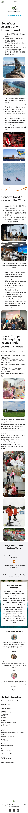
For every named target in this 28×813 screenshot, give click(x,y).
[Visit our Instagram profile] (18, 810)
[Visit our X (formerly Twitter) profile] (14, 810)
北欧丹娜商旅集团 (14, 15)
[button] (26, 2)
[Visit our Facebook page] (10, 810)
